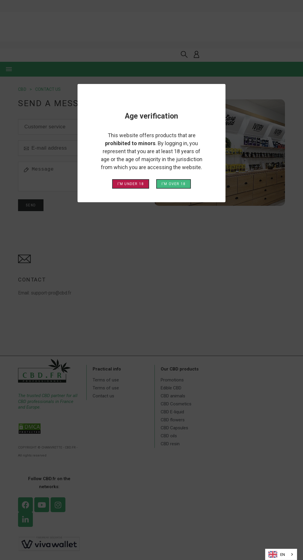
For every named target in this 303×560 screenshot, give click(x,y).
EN (276, 554)
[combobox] (281, 554)
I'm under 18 (130, 184)
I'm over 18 (174, 184)
